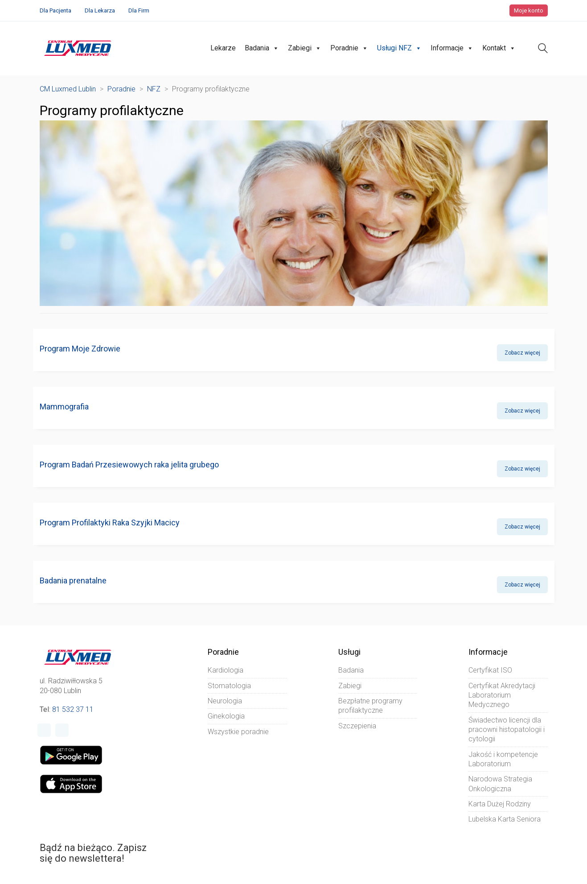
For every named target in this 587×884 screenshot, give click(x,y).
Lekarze (223, 48)
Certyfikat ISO (490, 670)
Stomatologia (229, 686)
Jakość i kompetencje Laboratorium (503, 759)
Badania (262, 48)
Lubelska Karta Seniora (504, 819)
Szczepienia (357, 726)
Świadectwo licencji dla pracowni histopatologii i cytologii (506, 730)
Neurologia (225, 701)
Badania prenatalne (73, 580)
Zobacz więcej (522, 353)
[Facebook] (44, 730)
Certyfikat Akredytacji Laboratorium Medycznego (501, 695)
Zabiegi (304, 48)
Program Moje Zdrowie (80, 348)
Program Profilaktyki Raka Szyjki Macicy (110, 522)
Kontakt (499, 48)
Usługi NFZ (399, 48)
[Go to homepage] (78, 48)
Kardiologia (225, 670)
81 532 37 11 (73, 709)
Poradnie (349, 48)
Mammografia (64, 406)
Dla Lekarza (100, 10)
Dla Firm (138, 10)
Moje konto (528, 10)
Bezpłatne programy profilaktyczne (370, 706)
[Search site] (543, 49)
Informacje (452, 48)
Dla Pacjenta (55, 10)
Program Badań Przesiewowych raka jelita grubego (129, 464)
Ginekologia (226, 716)
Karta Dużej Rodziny (499, 804)
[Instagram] (62, 730)
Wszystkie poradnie (238, 731)
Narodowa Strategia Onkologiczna (500, 784)
